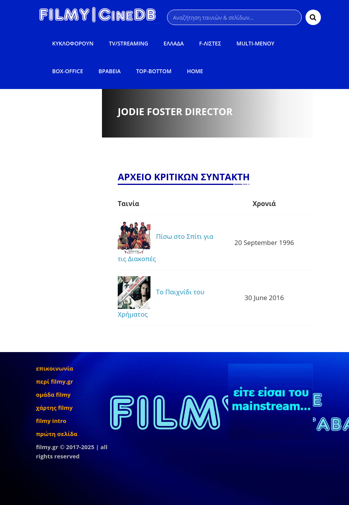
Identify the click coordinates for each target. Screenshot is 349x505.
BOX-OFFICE (67, 71)
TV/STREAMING (128, 43)
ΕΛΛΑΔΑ (174, 43)
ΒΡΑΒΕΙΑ (110, 71)
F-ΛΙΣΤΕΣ (210, 43)
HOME (195, 71)
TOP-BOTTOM (154, 71)
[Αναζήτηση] (234, 17)
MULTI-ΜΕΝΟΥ (256, 43)
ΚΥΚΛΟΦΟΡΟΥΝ (73, 43)
